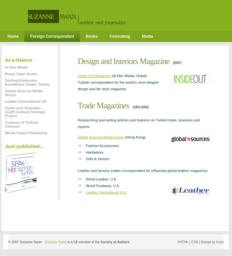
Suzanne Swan (56, 242)
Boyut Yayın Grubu (21, 74)
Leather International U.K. (106, 192)
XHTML (183, 242)
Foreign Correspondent (52, 36)
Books (92, 36)
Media (147, 36)
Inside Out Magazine (94, 76)
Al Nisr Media (16, 67)
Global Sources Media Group (101, 137)
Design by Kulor (212, 242)
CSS (194, 242)
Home (13, 36)
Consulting (119, 36)
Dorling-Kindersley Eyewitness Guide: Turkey (27, 82)
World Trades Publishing (26, 133)
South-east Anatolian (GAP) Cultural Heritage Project (25, 112)
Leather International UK (26, 101)
